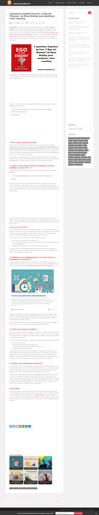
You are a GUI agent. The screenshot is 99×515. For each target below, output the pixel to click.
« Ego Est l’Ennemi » (39, 395)
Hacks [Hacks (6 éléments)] (76, 147)
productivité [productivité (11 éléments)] (77, 157)
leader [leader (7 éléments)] (75, 150)
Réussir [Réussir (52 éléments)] (75, 159)
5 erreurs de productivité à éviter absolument (41, 265)
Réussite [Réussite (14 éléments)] (80, 159)
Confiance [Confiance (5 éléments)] (80, 140)
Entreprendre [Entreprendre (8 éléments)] (72, 145)
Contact (89, 2)
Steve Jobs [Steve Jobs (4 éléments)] (71, 162)
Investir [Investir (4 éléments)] (85, 147)
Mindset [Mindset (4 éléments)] (78, 152)
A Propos (82, 2)
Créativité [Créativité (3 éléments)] (76, 143)
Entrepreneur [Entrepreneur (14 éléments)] (79, 145)
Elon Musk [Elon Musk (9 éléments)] (85, 143)
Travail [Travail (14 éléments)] (70, 164)
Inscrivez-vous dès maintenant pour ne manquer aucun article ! (35, 513)
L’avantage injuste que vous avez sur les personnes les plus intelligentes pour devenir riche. (78, 27)
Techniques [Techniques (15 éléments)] (81, 162)
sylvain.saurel (21, 23)
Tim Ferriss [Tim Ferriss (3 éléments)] (87, 162)
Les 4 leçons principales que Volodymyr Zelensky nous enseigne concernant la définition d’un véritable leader (79, 59)
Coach (11, 488)
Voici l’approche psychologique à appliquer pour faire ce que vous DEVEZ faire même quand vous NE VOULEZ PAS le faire (79, 39)
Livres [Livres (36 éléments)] (70, 152)
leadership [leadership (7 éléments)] (81, 150)
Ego (33, 23)
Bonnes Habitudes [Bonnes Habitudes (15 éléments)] (85, 138)
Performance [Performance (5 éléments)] (77, 155)
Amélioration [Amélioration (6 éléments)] (71, 138)
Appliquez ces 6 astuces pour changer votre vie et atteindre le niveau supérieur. (79, 53)
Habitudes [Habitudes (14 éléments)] (71, 147)
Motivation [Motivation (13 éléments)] (84, 152)
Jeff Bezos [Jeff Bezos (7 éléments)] (71, 150)
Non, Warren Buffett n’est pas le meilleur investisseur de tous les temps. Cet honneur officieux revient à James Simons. (79, 47)
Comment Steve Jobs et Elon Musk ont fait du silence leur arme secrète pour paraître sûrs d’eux (79, 65)
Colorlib (80, 510)
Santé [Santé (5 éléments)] (84, 159)
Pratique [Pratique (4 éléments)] (83, 155)
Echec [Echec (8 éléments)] (80, 143)
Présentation (59, 2)
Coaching (30, 23)
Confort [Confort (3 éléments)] (85, 140)
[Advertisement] (34, 204)
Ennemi (24, 488)
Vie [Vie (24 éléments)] (73, 164)
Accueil (50, 2)
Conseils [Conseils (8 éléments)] (70, 143)
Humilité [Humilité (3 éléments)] (80, 147)
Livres (36, 23)
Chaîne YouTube (71, 2)
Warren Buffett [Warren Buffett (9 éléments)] (79, 164)
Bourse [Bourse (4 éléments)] (70, 140)
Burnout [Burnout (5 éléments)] (75, 140)
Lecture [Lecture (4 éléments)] (86, 150)
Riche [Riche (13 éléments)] (89, 157)
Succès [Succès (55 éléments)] (76, 162)
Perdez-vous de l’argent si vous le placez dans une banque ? (78, 33)
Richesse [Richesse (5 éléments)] (70, 159)
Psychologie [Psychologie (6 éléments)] (84, 157)
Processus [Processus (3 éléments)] (71, 157)
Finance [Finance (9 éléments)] (84, 145)
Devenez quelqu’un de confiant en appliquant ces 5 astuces (78, 22)
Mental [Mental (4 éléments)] (74, 152)
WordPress (91, 510)
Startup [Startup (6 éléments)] (88, 159)
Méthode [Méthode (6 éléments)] (71, 155)
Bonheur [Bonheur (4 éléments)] (78, 138)
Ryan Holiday (41, 23)
